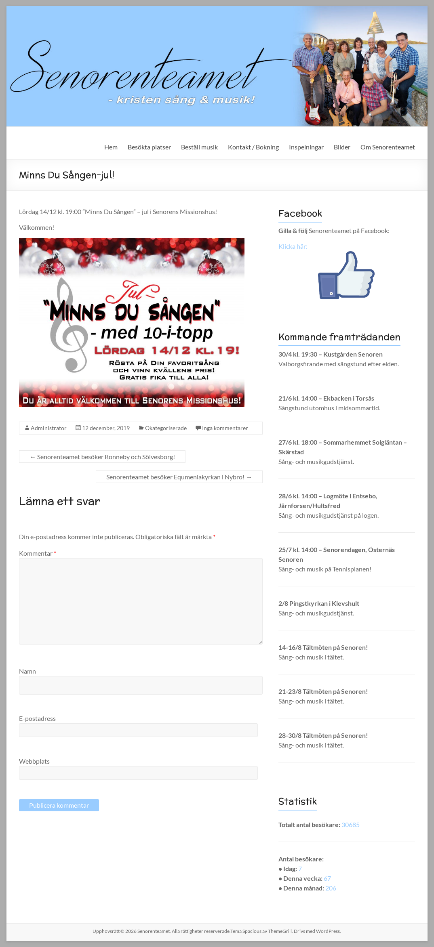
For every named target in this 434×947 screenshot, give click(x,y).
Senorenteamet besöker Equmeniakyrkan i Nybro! (179, 477)
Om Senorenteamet (387, 147)
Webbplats (34, 761)
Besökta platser (149, 147)
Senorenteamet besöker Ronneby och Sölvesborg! (102, 456)
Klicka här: (293, 246)
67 (327, 878)
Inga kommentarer (225, 427)
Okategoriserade (166, 427)
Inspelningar (306, 147)
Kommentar (37, 553)
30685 (350, 824)
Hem (111, 147)
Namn (27, 671)
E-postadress (37, 718)
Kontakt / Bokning (253, 147)
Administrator (49, 427)
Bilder (342, 147)
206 (330, 888)
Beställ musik (199, 147)
